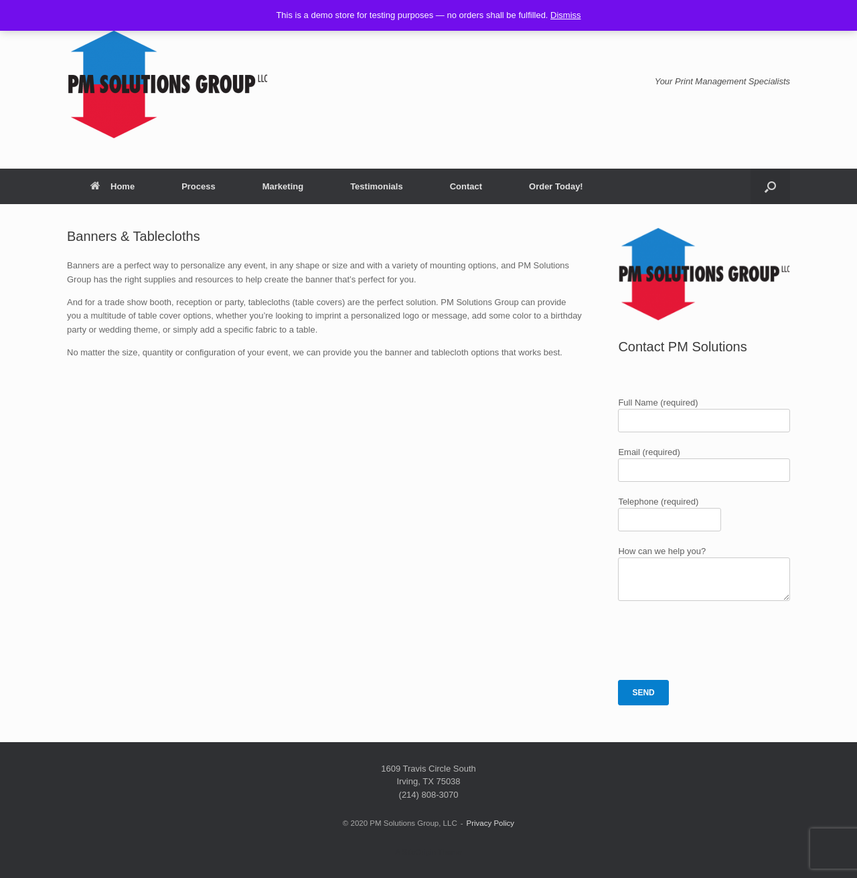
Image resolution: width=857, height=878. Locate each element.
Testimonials (376, 186)
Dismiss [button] (565, 15)
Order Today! (556, 186)
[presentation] (720, 640)
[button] (770, 186)
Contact (466, 186)
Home (112, 186)
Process (198, 186)
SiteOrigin (419, 852)
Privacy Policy (491, 823)
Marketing (282, 186)
